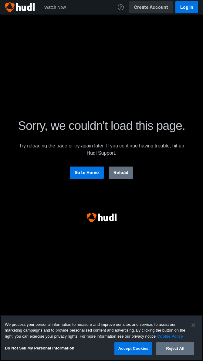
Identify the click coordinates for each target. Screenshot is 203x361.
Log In (186, 7)
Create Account (151, 7)
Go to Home (87, 172)
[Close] (193, 325)
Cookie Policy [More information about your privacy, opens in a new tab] (170, 336)
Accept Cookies (133, 348)
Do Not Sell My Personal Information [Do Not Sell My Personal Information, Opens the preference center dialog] (39, 348)
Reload (120, 172)
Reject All (175, 348)
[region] (101, 338)
